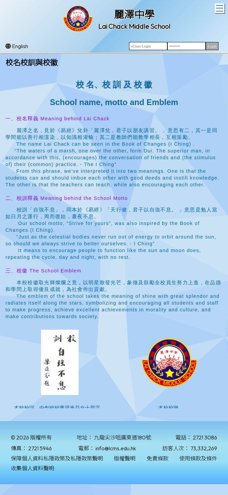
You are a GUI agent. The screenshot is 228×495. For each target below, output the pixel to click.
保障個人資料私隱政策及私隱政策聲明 (57, 458)
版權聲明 (125, 458)
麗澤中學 (134, 14)
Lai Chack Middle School (134, 26)
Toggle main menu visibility (220, 7)
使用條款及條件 (198, 458)
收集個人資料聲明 (32, 468)
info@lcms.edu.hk (116, 448)
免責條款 (157, 458)
